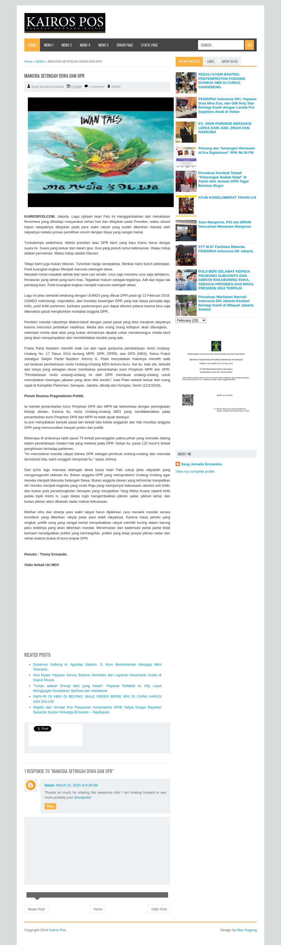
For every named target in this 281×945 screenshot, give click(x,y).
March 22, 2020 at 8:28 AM (77, 785)
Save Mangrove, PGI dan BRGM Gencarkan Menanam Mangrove (224, 224)
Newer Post (36, 909)
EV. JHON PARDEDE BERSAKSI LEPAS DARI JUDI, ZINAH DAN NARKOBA (225, 128)
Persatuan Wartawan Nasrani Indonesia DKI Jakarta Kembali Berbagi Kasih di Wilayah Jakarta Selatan (225, 303)
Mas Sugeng (247, 930)
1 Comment (96, 86)
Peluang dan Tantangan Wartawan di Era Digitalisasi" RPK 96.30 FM (226, 150)
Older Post (159, 909)
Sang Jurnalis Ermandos (201, 464)
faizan (50, 785)
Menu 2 (67, 45)
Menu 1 (48, 45)
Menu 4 (85, 45)
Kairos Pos (57, 930)
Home (32, 45)
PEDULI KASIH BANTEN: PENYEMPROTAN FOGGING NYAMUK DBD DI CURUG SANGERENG (221, 80)
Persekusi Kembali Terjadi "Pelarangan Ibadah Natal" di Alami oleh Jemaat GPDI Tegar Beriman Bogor (223, 179)
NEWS (116, 86)
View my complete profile (195, 471)
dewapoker (83, 797)
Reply (50, 806)
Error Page (125, 45)
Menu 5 (103, 45)
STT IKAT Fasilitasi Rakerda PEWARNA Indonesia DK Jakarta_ (226, 249)
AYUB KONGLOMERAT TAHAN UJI (227, 197)
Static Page (149, 45)
